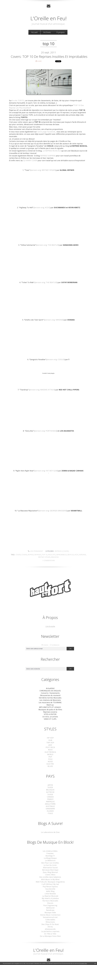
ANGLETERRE (50, 802)
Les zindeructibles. (50, 849)
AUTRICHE (50, 791)
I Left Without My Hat (50, 880)
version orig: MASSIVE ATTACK (42, 393)
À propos (60, 32)
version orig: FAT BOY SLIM (46, 474)
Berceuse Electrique (50, 866)
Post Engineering (50, 900)
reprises (35, 557)
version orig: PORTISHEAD (45, 434)
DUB (50, 741)
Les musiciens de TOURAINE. (50, 704)
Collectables (50, 914)
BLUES (50, 765)
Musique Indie (50, 907)
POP (50, 756)
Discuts (50, 898)
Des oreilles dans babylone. (50, 873)
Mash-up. (50, 706)
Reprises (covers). (61, 554)
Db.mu (50, 920)
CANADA (50, 795)
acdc (71, 557)
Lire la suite (50, 629)
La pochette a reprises (50, 925)
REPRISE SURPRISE (47, 160)
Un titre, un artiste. (50, 717)
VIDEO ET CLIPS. (50, 720)
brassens (51, 560)
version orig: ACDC (42, 211)
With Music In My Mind (50, 875)
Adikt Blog (50, 887)
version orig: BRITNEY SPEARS (43, 174)
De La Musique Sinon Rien (50, 929)
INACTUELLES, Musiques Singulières (50, 878)
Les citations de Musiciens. (50, 702)
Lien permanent (36, 554)
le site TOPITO (18, 105)
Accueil (34, 32)
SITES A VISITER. (50, 715)
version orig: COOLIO (55, 363)
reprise (29, 557)
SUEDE (50, 786)
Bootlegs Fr (50, 853)
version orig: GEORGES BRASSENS (52, 514)
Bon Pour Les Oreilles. (50, 860)
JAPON (50, 784)
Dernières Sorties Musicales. (50, 699)
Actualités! (50, 690)
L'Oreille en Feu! (48, 18)
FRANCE (50, 798)
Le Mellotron (50, 857)
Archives (47, 32)
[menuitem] (34, 32)
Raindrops (50, 905)
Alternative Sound (50, 864)
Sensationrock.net (50, 911)
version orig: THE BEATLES (48, 249)
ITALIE (50, 811)
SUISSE (50, 793)
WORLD (50, 754)
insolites (48, 557)
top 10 (41, 557)
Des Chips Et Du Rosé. (50, 918)
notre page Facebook (46, 136)
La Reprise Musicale (50, 891)
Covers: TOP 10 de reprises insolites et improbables (49, 59)
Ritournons (50, 916)
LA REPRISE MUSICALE (51, 155)
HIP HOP (50, 738)
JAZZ (50, 745)
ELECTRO (50, 763)
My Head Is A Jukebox (50, 893)
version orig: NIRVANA (54, 323)
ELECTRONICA (50, 752)
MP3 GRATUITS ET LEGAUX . (50, 708)
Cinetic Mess (50, 871)
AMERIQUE (50, 800)
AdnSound (50, 902)
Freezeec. (50, 851)
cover (17, 557)
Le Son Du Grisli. (50, 862)
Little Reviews (50, 889)
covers (23, 557)
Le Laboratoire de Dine (50, 830)
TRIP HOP (50, 743)
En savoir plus (83, 963)
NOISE (50, 761)
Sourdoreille (50, 884)
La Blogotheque (50, 855)
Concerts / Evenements (50, 695)
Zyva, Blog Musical (50, 869)
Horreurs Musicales (50, 896)
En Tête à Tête (50, 927)
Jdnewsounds (50, 923)
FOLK (50, 759)
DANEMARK (50, 806)
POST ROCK (50, 747)
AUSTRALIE (50, 804)
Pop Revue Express (50, 882)
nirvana (77, 557)
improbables (57, 557)
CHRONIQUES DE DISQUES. (50, 693)
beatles (66, 557)
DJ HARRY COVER (30, 164)
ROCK (50, 750)
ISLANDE (50, 809)
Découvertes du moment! (50, 697)
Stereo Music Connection (50, 909)
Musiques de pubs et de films (50, 711)
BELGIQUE (50, 789)
